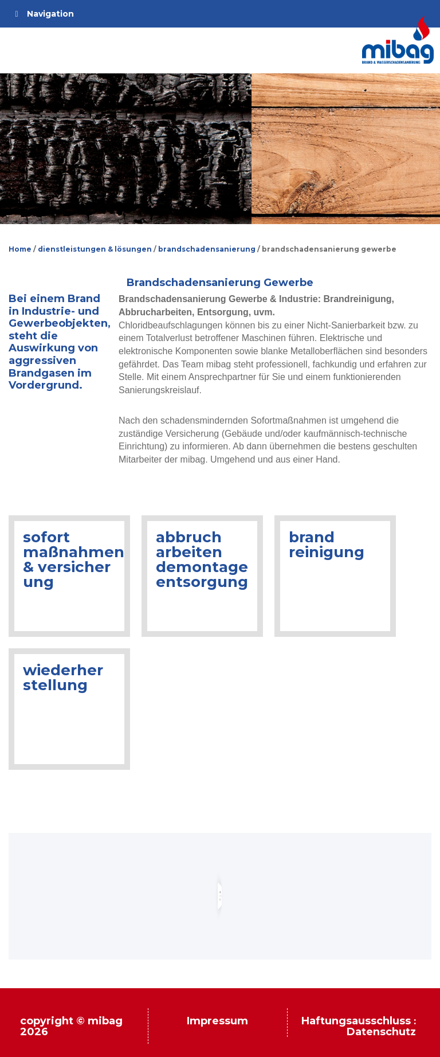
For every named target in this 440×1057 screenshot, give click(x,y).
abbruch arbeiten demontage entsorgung (202, 559)
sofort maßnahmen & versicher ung (73, 559)
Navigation (42, 14)
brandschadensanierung (207, 249)
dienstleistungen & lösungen (95, 249)
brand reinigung (326, 544)
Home (20, 249)
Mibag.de (398, 39)
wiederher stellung (63, 677)
